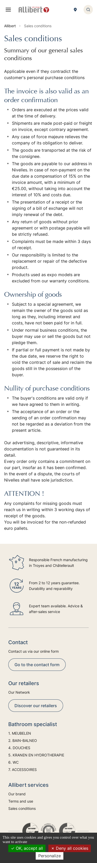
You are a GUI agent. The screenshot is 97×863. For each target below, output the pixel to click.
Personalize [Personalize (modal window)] (49, 855)
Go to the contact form (36, 664)
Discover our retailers (35, 705)
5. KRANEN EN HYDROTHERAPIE (36, 755)
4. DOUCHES (19, 748)
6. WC (13, 762)
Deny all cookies (69, 848)
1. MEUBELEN (19, 733)
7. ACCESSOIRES (22, 769)
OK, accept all (27, 848)
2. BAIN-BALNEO (22, 740)
